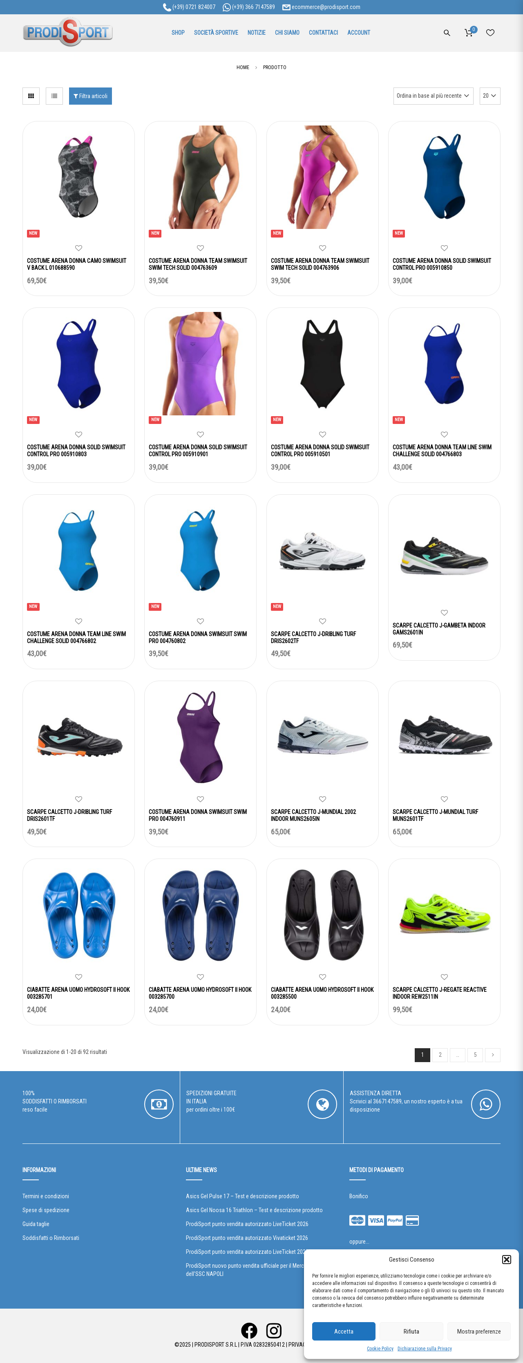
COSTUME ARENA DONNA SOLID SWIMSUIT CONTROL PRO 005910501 (320, 450)
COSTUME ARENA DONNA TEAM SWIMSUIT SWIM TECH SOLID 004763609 (198, 264)
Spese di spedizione (45, 1210)
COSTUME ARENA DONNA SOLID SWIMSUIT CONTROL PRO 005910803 (76, 450)
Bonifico (358, 1196)
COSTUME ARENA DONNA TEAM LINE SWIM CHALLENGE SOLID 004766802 (76, 637)
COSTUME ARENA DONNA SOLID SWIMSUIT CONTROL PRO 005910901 (198, 450)
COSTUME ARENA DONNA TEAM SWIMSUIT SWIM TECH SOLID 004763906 (320, 264)
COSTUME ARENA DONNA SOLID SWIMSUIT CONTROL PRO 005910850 (442, 264)
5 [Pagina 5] (475, 1054)
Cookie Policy (380, 1349)
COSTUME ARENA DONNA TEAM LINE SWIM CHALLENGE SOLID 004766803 (442, 450)
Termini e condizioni (45, 1196)
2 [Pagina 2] (440, 1054)
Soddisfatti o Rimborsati (50, 1238)
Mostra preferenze (479, 1331)
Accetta (343, 1331)
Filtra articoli (90, 96)
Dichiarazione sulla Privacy (425, 1349)
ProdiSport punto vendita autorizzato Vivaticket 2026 (247, 1238)
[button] (507, 1259)
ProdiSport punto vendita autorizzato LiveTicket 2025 (247, 1252)
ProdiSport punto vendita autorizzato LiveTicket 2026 (247, 1224)
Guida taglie (35, 1224)
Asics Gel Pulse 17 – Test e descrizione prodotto (242, 1196)
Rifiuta (411, 1331)
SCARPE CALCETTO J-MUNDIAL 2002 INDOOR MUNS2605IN (313, 815)
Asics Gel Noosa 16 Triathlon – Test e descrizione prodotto (254, 1210)
